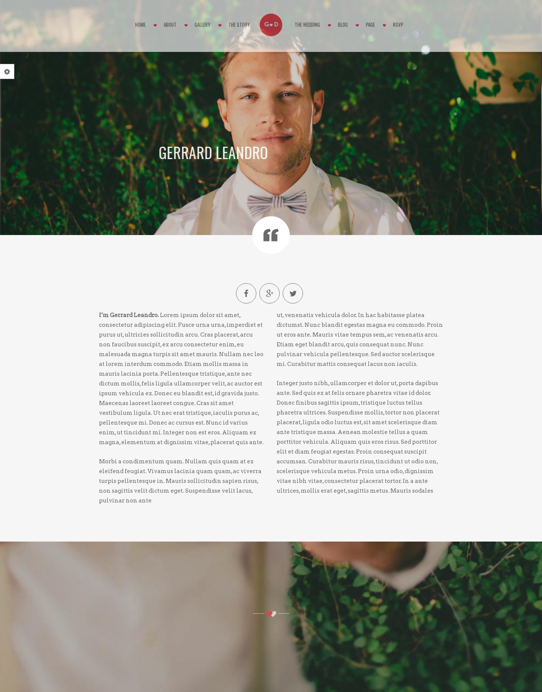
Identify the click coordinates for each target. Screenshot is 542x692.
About (170, 22)
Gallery (202, 22)
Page (370, 22)
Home (140, 22)
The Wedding (307, 22)
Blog (343, 22)
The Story (239, 22)
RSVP (398, 22)
